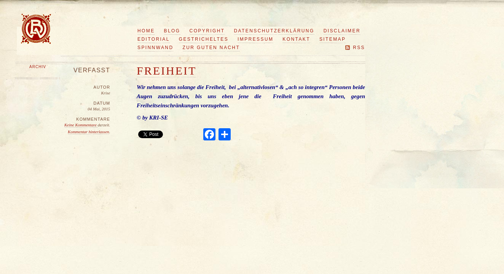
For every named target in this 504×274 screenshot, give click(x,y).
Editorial (153, 39)
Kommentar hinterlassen (88, 131)
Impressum (255, 39)
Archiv (37, 67)
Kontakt (296, 39)
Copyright (207, 30)
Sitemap (332, 39)
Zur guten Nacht (211, 47)
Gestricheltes (203, 39)
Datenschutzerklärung (274, 30)
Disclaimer (342, 30)
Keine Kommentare (81, 125)
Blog (172, 30)
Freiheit (166, 70)
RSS (359, 47)
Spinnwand (155, 47)
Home (146, 30)
